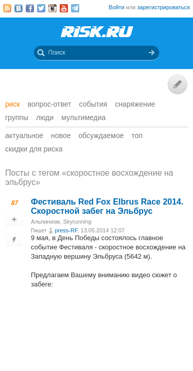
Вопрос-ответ (50, 104)
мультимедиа (83, 117)
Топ (137, 135)
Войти (117, 7)
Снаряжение (135, 104)
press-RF (66, 230)
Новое (61, 135)
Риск (12, 104)
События (93, 104)
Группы (16, 117)
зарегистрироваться (163, 7)
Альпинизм (45, 221)
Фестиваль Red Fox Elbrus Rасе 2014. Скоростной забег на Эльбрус (107, 206)
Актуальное (24, 135)
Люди (45, 117)
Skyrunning (77, 221)
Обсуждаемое (101, 135)
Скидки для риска (34, 149)
